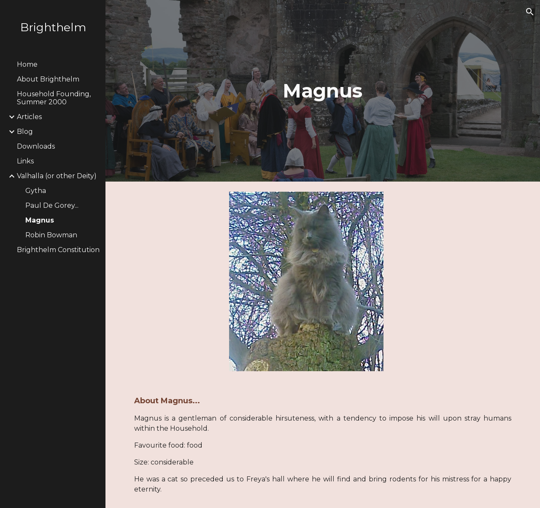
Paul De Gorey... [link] (51, 205)
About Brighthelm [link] (48, 79)
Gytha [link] (35, 191)
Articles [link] (29, 117)
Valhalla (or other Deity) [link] (57, 176)
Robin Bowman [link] (51, 235)
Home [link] (27, 64)
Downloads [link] (36, 146)
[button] (530, 12)
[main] (322, 91)
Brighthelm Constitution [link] (58, 250)
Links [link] (25, 161)
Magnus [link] (39, 220)
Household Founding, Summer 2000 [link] (54, 98)
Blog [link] (25, 132)
